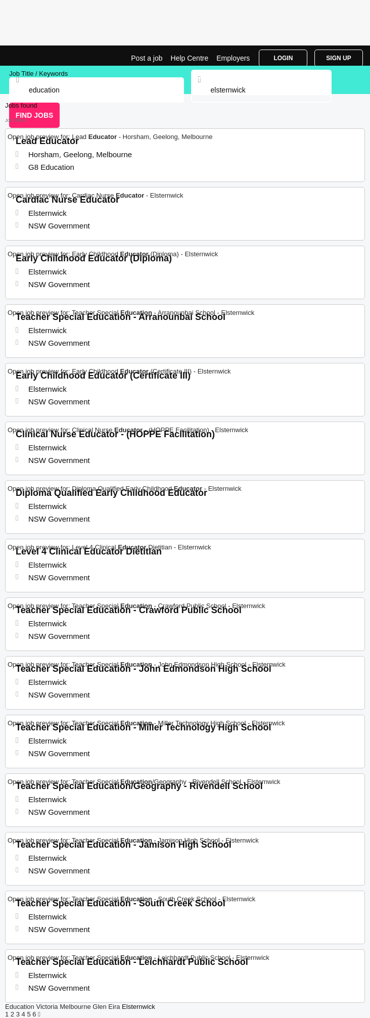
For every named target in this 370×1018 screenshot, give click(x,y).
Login (283, 58)
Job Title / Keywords (38, 73)
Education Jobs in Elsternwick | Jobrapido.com (33, 56)
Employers (233, 58)
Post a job (146, 58)
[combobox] (261, 90)
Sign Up (338, 58)
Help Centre (190, 58)
